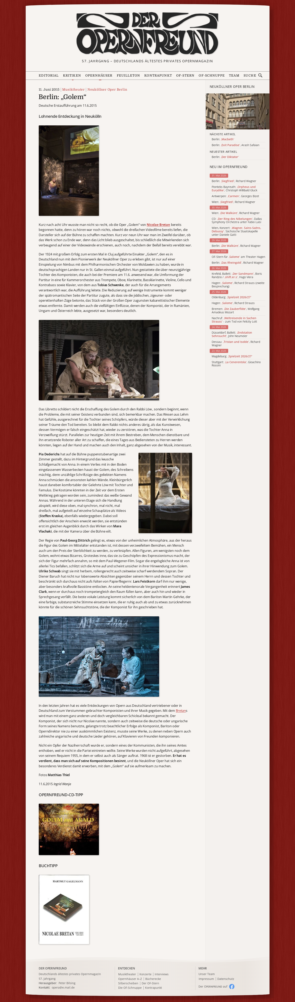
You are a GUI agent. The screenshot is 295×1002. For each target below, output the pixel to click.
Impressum (206, 979)
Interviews (162, 974)
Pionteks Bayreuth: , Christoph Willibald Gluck (234, 188)
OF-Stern (185, 75)
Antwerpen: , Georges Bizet (235, 196)
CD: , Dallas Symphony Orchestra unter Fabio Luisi (237, 220)
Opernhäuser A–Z (130, 979)
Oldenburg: (231, 297)
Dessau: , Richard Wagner (236, 343)
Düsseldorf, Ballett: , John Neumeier (232, 334)
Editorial (49, 75)
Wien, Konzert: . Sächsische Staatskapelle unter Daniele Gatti (236, 231)
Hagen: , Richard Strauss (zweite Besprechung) (238, 284)
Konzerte (145, 974)
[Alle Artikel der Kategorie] (238, 111)
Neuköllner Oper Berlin (107, 89)
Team (234, 75)
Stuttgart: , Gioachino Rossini (236, 364)
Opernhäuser (99, 75)
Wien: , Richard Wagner (233, 202)
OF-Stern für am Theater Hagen (238, 257)
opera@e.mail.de (63, 987)
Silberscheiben (128, 983)
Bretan (181, 710)
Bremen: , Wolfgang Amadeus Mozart (235, 310)
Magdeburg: (232, 356)
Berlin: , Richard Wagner (234, 181)
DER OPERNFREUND (53, 968)
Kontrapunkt (158, 75)
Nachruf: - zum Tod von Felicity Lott (234, 320)
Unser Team (206, 974)
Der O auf (212, 986)
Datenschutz (225, 979)
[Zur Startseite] (147, 33)
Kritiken (72, 75)
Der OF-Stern (150, 983)
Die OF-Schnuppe (130, 988)
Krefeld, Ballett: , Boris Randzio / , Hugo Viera (237, 275)
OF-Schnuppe (212, 75)
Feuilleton (128, 75)
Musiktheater (73, 89)
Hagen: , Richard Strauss (233, 303)
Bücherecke (153, 979)
